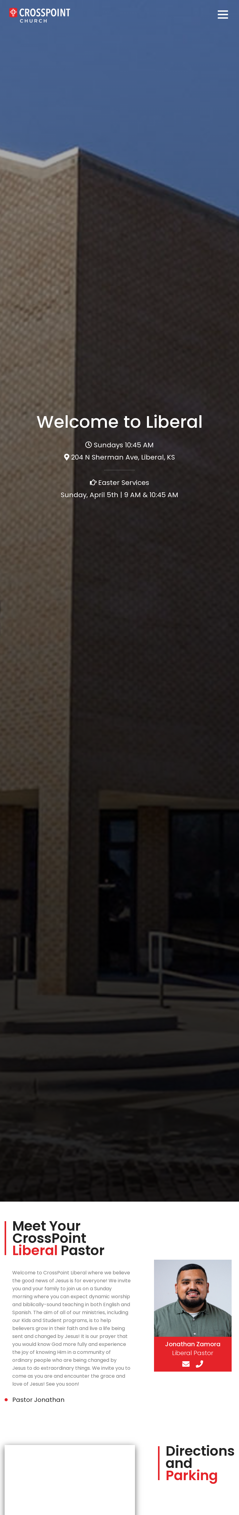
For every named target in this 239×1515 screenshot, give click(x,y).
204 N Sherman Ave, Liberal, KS (123, 457)
